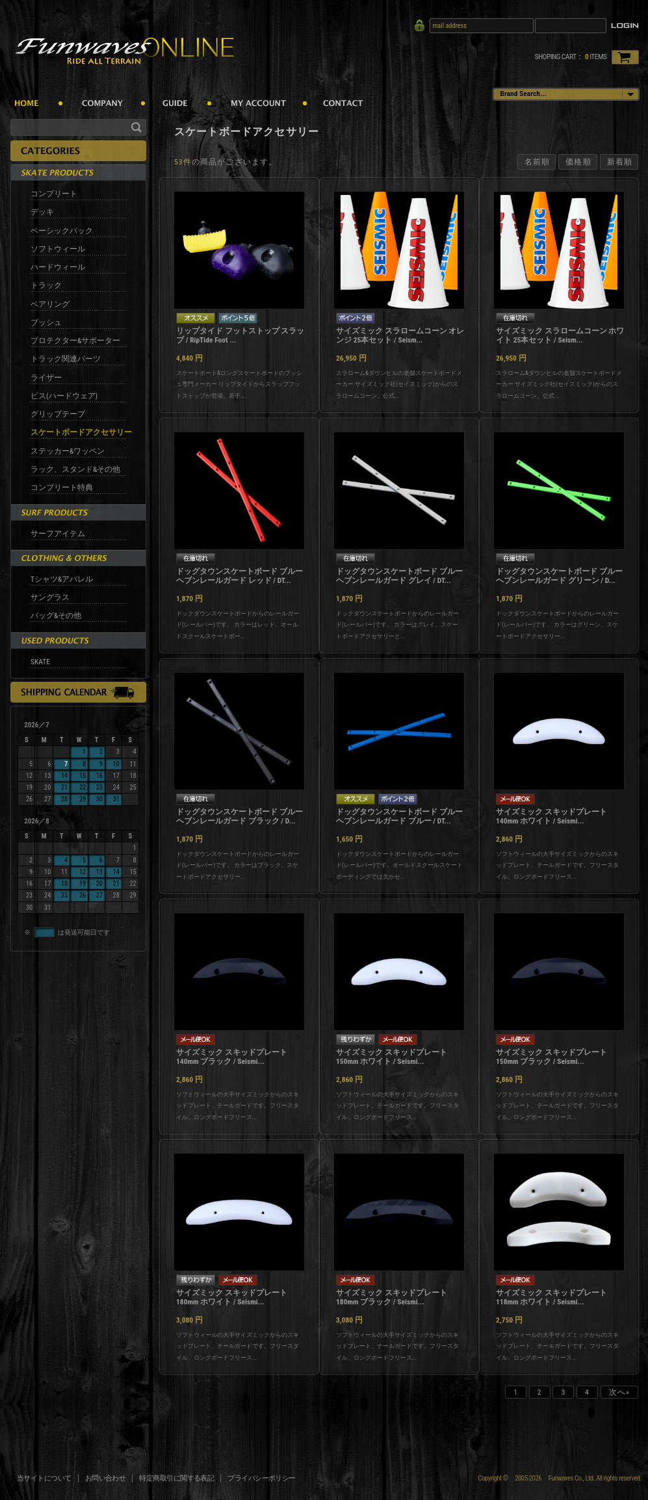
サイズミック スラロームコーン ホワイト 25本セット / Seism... (560, 335)
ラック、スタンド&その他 (75, 469)
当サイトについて (44, 1478)
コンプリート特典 (62, 487)
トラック (46, 285)
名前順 (537, 161)
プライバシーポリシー (261, 1478)
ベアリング (50, 304)
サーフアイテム (58, 533)
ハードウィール (58, 267)
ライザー (46, 377)
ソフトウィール (58, 248)
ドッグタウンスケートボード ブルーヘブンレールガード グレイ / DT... (399, 576)
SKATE (40, 661)
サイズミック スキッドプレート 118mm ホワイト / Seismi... (551, 1297)
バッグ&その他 (56, 615)
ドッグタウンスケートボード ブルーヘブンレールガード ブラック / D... (239, 816)
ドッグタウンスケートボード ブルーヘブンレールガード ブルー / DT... (399, 816)
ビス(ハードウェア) (64, 395)
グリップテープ (58, 414)
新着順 (619, 161)
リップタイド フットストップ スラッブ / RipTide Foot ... (240, 335)
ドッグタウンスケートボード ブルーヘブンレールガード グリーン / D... (559, 576)
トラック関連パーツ (66, 358)
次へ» (619, 1392)
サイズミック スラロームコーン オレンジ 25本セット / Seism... (400, 335)
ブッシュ (46, 322)
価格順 (578, 161)
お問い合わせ (105, 1478)
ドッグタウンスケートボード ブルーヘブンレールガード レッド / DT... (239, 576)
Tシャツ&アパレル (62, 579)
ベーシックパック (62, 230)
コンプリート (54, 193)
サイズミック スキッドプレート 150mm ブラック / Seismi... (551, 1057)
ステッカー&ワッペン (68, 451)
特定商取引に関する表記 (176, 1478)
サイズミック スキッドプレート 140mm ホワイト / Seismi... (551, 816)
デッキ (42, 211)
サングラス (50, 597)
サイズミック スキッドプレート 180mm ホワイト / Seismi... (231, 1297)
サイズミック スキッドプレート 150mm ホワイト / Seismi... (391, 1057)
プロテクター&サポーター (75, 340)
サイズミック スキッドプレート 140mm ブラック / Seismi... (231, 1057)
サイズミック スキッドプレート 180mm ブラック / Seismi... (391, 1297)
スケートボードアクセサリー (81, 432)
